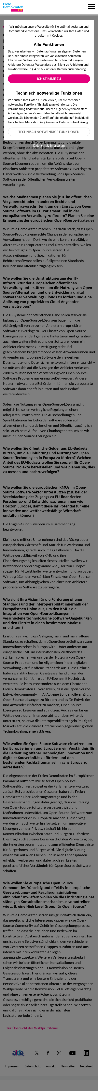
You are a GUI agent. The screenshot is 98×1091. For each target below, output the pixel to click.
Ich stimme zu (49, 78)
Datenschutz (41, 145)
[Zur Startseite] (13, 7)
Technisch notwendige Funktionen (49, 132)
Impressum (57, 145)
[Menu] (91, 7)
